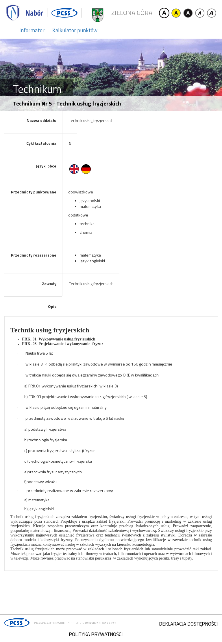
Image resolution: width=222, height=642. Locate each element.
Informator (32, 30)
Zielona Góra (131, 12)
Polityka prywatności (96, 634)
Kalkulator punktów (74, 30)
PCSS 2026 (75, 622)
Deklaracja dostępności (188, 623)
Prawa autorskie (49, 622)
